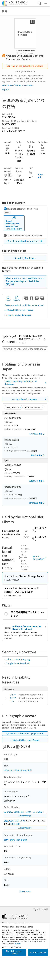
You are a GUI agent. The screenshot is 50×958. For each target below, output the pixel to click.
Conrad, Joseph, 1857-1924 (17, 811)
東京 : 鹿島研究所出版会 (15, 839)
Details (18, 944)
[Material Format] (34, 407)
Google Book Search (18, 663)
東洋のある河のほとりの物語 (18, 770)
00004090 (15, 823)
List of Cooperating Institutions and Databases (26, 382)
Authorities (25, 815)
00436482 (37, 811)
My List (8, 298)
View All (40, 176)
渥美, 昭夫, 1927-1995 (14, 820)
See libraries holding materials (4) (25, 241)
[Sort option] (13, 407)
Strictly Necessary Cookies (14, 952)
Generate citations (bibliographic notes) (23, 305)
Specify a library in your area (29, 399)
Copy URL (17, 298)
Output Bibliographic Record (18, 309)
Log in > (5, 89)
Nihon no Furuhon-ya (18, 659)
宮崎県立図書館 (37, 502)
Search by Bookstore (25, 258)
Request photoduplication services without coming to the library (13, 223)
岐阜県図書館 (38, 455)
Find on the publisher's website (25, 65)
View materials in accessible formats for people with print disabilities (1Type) (24, 281)
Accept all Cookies (38, 952)
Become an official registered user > (17, 85)
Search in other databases (17, 315)
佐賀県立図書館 (37, 481)
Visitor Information (40, 557)
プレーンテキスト (13, 698)
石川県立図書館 (37, 433)
